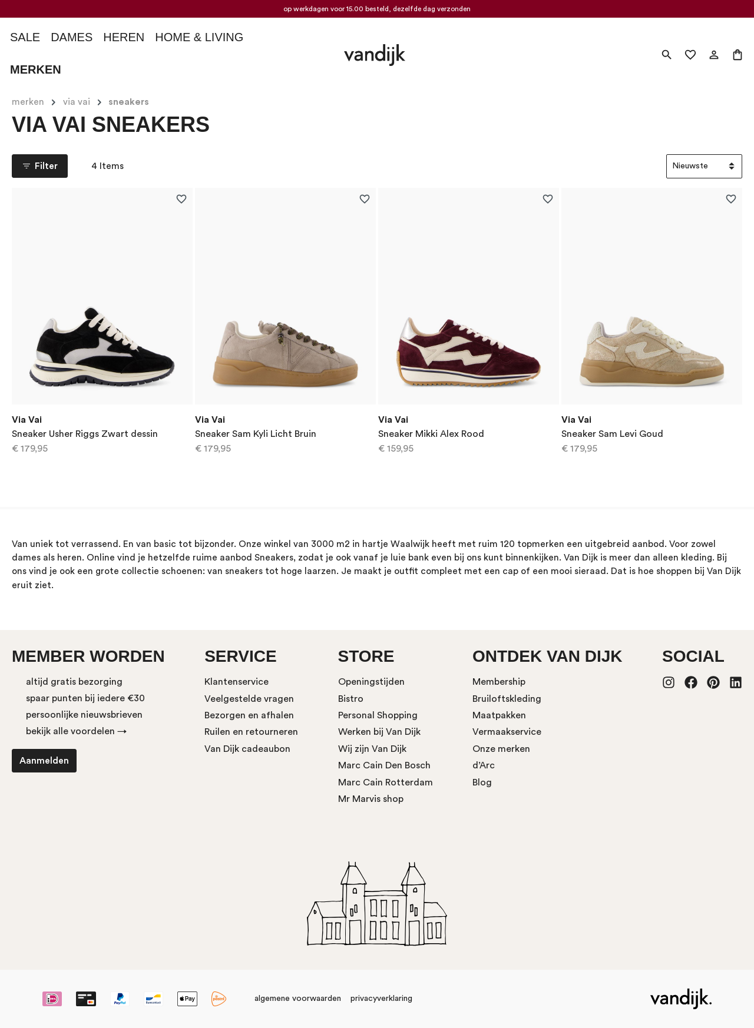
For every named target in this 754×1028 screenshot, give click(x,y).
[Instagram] (668, 683)
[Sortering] (704, 166)
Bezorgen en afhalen (249, 715)
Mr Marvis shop (371, 799)
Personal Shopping (378, 715)
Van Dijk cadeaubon (247, 749)
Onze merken (501, 749)
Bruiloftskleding (506, 699)
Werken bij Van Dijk (379, 732)
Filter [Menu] (40, 166)
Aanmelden (44, 760)
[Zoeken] (667, 55)
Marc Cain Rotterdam (385, 782)
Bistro (350, 699)
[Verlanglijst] (690, 55)
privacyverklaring (381, 998)
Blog (482, 782)
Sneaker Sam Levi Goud (612, 434)
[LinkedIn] (735, 683)
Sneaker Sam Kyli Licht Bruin (255, 434)
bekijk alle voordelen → (76, 731)
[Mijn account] (714, 55)
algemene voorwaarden (297, 998)
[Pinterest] (713, 683)
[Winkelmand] (737, 55)
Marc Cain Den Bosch (384, 765)
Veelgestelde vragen (249, 699)
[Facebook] (690, 683)
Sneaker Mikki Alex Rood (431, 434)
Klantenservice (236, 682)
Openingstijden (371, 682)
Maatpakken (499, 715)
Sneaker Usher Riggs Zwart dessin (85, 434)
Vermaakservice (506, 732)
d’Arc (483, 765)
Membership (498, 682)
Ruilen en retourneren (251, 732)
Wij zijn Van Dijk (372, 749)
